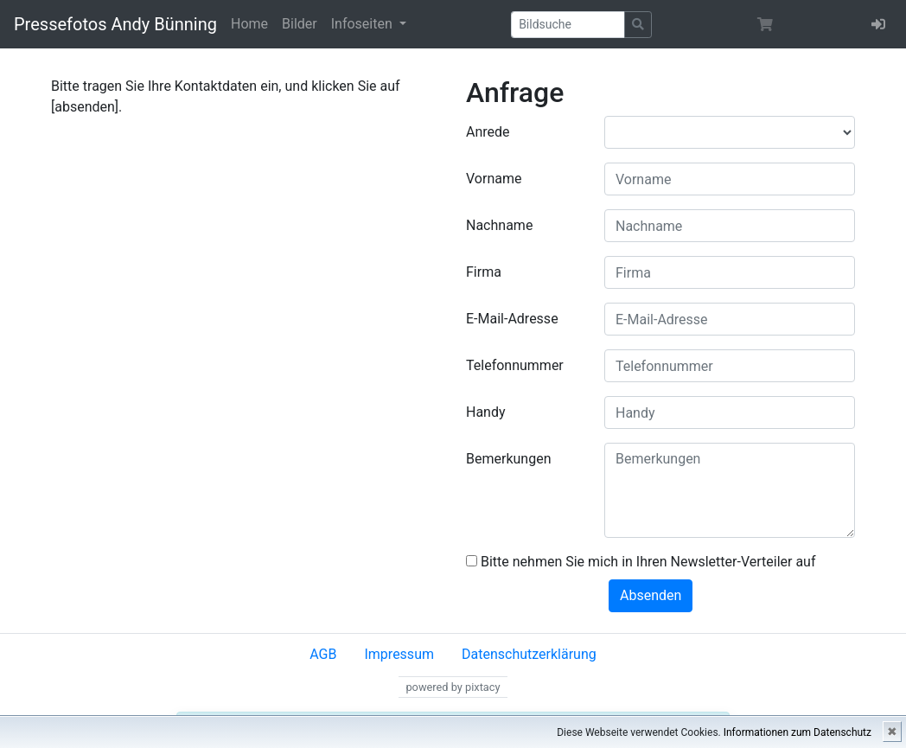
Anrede (488, 132)
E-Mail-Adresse (512, 318)
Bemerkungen (508, 459)
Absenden (650, 595)
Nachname (499, 225)
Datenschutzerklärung (529, 654)
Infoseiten (363, 24)
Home (249, 24)
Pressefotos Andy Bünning (115, 24)
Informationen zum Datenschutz (797, 732)
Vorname (493, 178)
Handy (486, 412)
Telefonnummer (515, 365)
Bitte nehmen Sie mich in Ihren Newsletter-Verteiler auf (641, 561)
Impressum (399, 654)
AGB (322, 654)
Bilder (299, 24)
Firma (483, 272)
